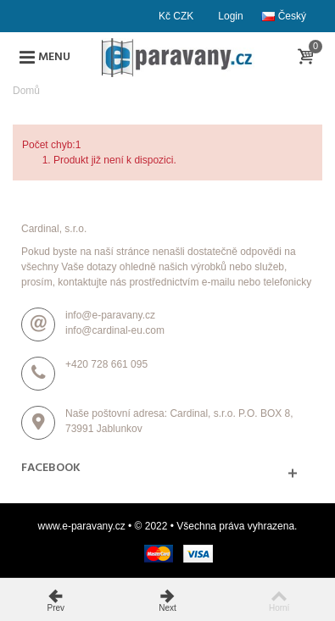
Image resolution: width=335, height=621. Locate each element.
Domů (26, 91)
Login (230, 16)
